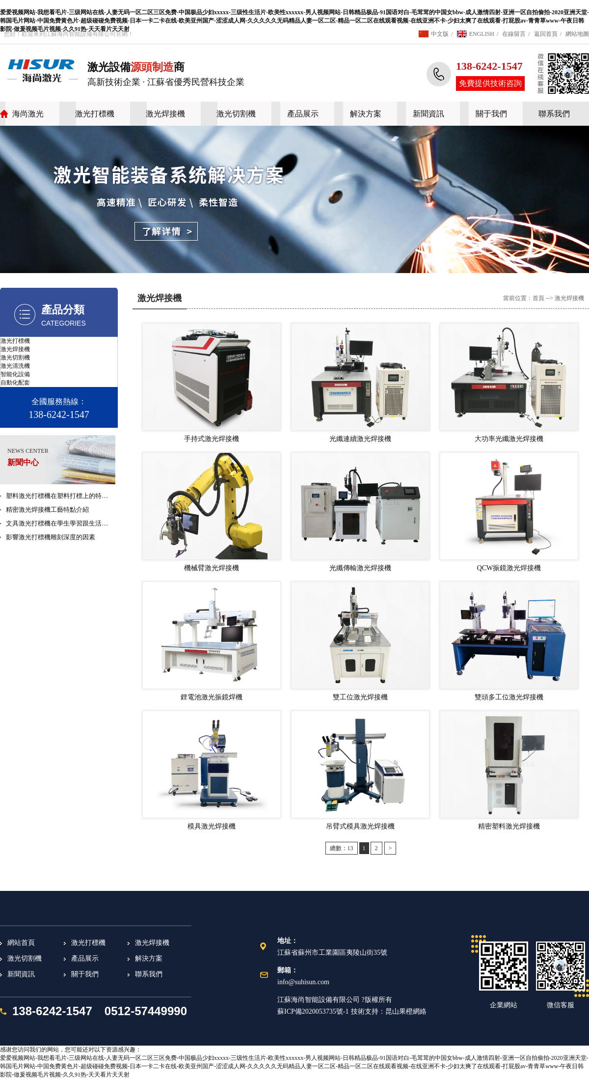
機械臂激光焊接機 (211, 568)
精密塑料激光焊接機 (509, 826)
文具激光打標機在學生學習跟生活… (57, 523)
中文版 (440, 33)
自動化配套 (15, 382)
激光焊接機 (165, 114)
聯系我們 (554, 114)
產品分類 (62, 310)
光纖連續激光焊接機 (360, 439)
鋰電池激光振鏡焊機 (211, 697)
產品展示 (303, 114)
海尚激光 (28, 114)
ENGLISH (481, 33)
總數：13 (341, 848)
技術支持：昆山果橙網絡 (389, 1011)
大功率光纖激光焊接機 (509, 439)
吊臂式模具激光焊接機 (360, 826)
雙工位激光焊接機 (360, 697)
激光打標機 (94, 114)
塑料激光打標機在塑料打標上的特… (57, 495)
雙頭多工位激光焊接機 (509, 697)
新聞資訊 (428, 114)
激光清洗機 (15, 365)
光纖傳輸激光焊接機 (360, 568)
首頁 (538, 298)
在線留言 (514, 33)
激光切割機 (236, 114)
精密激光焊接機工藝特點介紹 (47, 509)
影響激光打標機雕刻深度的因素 (50, 537)
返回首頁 (546, 33)
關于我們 (491, 114)
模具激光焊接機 (211, 826)
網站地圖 (577, 33)
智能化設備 (15, 374)
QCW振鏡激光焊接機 (509, 568)
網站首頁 (21, 942)
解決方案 (365, 114)
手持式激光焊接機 (211, 439)
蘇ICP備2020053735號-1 (312, 1011)
